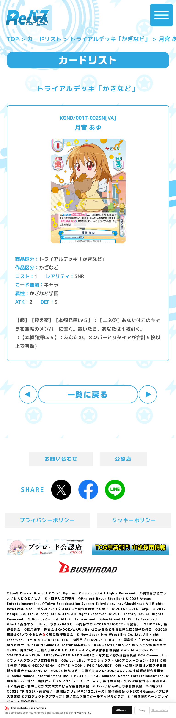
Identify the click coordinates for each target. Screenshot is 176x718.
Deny (142, 710)
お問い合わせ (61, 458)
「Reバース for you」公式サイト (27, 17)
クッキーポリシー (134, 520)
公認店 (123, 458)
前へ (28, 394)
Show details (159, 710)
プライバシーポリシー (47, 520)
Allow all (122, 710)
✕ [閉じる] (170, 707)
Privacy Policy (82, 713)
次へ (148, 394)
